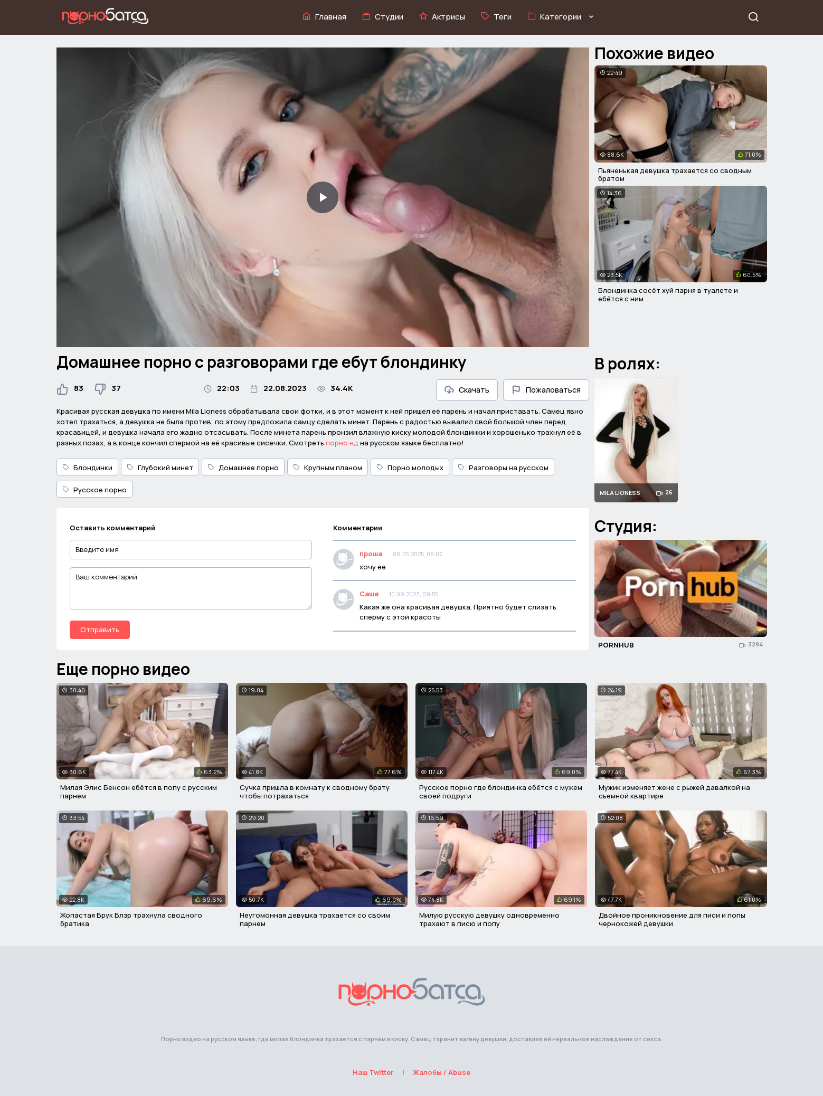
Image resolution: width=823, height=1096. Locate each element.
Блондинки (87, 467)
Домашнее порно (243, 467)
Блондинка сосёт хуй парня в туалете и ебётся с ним (668, 294)
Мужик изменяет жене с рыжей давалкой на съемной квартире (674, 791)
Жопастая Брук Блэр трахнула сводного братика (131, 919)
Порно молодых (409, 467)
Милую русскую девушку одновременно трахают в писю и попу (489, 919)
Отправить (99, 629)
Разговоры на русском (503, 467)
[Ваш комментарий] (191, 588)
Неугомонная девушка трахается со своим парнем (315, 919)
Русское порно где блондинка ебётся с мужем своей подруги (500, 791)
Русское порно (94, 489)
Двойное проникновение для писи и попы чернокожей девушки (672, 919)
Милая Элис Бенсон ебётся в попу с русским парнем (138, 791)
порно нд (342, 442)
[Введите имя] (191, 549)
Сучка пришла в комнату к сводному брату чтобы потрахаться (315, 791)
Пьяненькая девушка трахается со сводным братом (675, 175)
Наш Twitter (373, 1072)
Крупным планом (327, 467)
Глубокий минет (160, 467)
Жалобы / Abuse (441, 1072)
